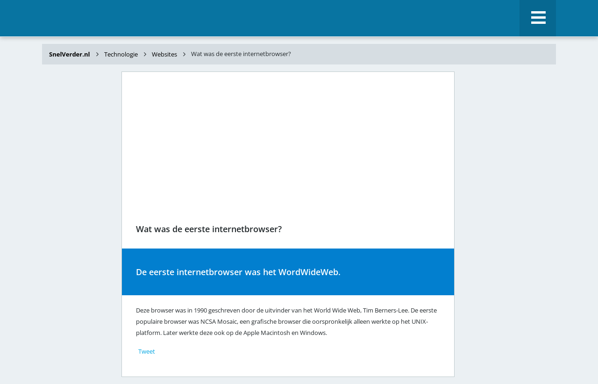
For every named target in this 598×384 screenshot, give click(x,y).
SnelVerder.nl (70, 54)
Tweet (146, 351)
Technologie (121, 54)
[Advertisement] (79, 218)
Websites (164, 54)
